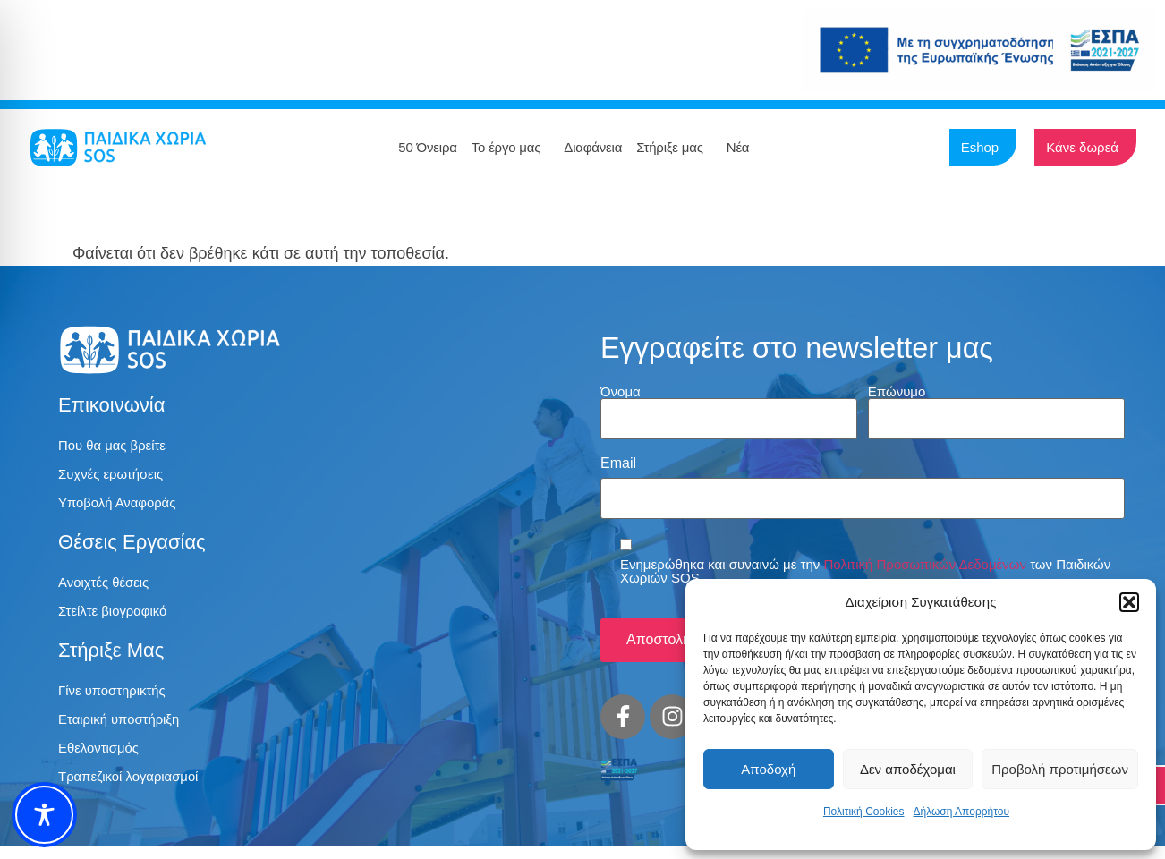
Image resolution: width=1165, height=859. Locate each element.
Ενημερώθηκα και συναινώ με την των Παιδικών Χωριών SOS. (865, 561)
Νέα (743, 148)
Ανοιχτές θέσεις (107, 587)
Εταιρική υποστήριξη (123, 728)
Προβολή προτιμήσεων (1059, 769)
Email (618, 458)
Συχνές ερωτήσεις (114, 476)
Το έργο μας (511, 148)
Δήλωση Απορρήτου (961, 811)
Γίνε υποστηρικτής (116, 698)
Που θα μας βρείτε (116, 446)
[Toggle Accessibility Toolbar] (44, 815)
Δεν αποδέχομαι (908, 769)
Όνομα (620, 391)
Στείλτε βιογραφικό (116, 617)
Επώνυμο (897, 391)
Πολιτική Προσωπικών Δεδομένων (925, 554)
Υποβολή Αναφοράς (121, 507)
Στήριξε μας (674, 148)
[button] (1129, 602)
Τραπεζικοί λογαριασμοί (133, 789)
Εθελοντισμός (101, 759)
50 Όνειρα (427, 147)
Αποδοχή (768, 769)
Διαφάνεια (593, 147)
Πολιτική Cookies (864, 811)
